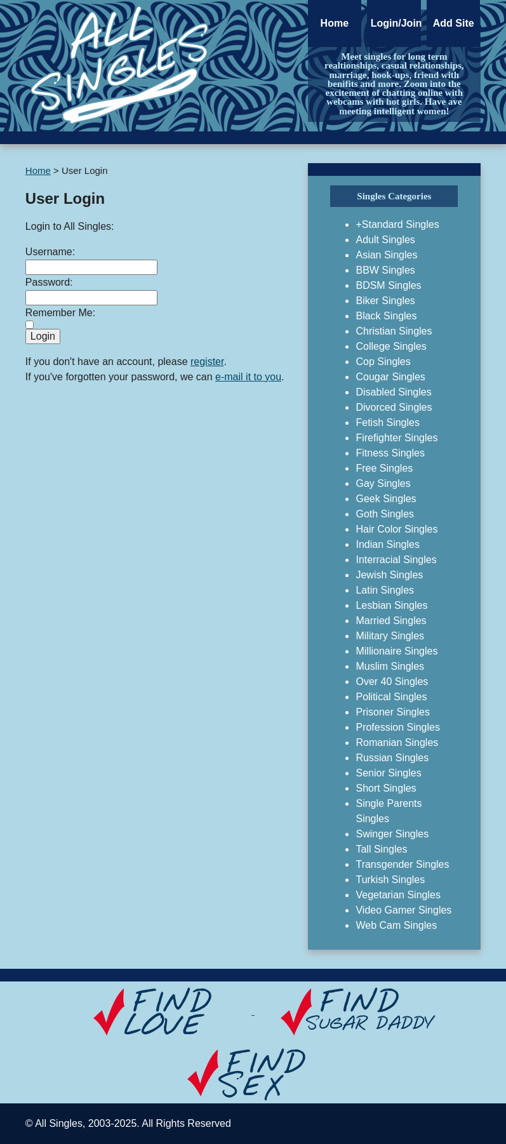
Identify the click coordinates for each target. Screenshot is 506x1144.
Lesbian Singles (391, 605)
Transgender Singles (402, 864)
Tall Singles (381, 849)
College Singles (391, 346)
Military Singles (390, 635)
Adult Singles (385, 239)
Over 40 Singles (392, 681)
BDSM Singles (388, 285)
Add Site (453, 23)
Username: (50, 251)
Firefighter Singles (396, 437)
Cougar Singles (390, 376)
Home (335, 23)
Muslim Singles (390, 666)
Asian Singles (386, 254)
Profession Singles (398, 727)
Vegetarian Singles (398, 894)
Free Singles (384, 468)
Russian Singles (392, 757)
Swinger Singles (392, 833)
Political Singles (391, 696)
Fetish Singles (388, 422)
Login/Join (396, 23)
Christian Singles (394, 331)
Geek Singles (386, 498)
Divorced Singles (394, 407)
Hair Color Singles (396, 529)
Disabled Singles (393, 392)
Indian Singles (388, 544)
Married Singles (391, 620)
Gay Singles (383, 483)
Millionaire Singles (396, 651)
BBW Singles (385, 270)
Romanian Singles (397, 742)
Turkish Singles (390, 879)
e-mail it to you (248, 376)
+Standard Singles (397, 224)
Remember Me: (60, 312)
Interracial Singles (396, 559)
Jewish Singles (389, 574)
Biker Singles (385, 300)
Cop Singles (383, 361)
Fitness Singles (390, 453)
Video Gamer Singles (403, 910)
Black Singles (386, 315)
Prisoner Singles (393, 712)
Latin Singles (385, 590)
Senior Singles (388, 773)
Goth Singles (385, 514)
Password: (49, 282)
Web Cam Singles (396, 925)
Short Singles (386, 788)
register (206, 361)
